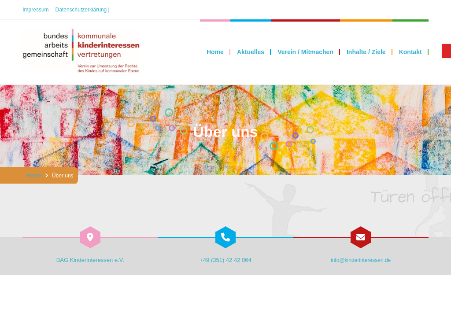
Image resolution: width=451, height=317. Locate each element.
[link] (446, 51)
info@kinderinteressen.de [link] (361, 260)
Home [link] (34, 176)
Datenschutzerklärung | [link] (82, 10)
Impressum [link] (35, 10)
